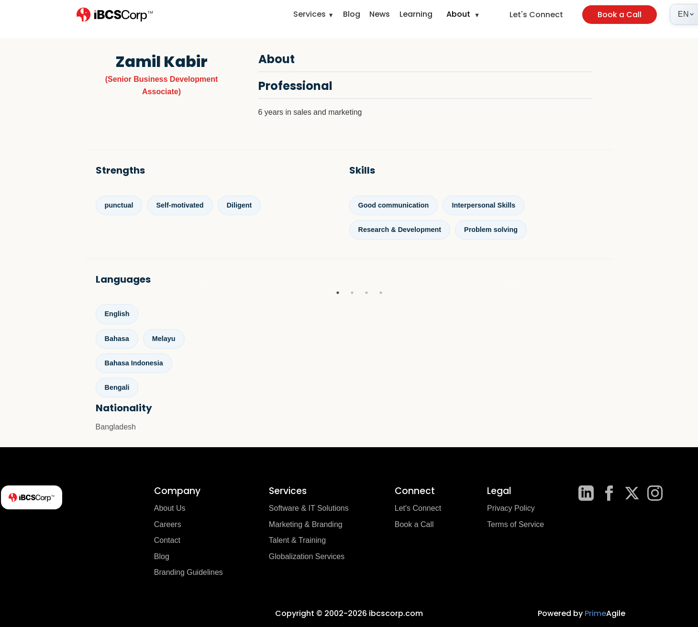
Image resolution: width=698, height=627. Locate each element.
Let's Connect (536, 14)
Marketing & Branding (306, 524)
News (379, 14)
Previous (206, 280)
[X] (631, 493)
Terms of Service (515, 524)
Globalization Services (306, 556)
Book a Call (620, 14)
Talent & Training (297, 540)
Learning (415, 14)
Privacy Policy (511, 508)
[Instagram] (654, 493)
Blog (351, 14)
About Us (170, 508)
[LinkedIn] (586, 493)
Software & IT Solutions (309, 508)
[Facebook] (609, 493)
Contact (167, 540)
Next (512, 280)
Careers (167, 524)
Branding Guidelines (188, 572)
